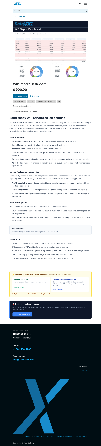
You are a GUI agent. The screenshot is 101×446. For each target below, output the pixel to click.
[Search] (85, 11)
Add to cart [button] (20, 96)
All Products (19, 17)
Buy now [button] (35, 96)
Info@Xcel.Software (23, 359)
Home (27, 437)
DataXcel (49, 437)
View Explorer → (19, 287)
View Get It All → (58, 289)
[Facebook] (87, 370)
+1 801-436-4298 (22, 349)
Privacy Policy (81, 437)
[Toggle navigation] (85, 3)
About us (38, 437)
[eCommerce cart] (79, 3)
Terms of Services (64, 437)
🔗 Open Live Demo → (22, 314)
